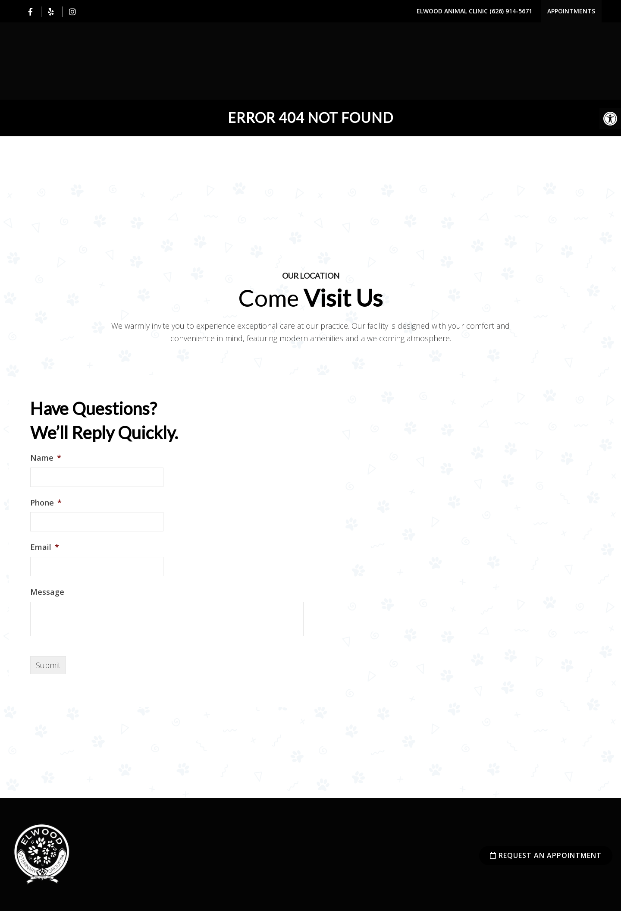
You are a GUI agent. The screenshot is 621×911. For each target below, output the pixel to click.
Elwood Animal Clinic (453, 11)
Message (47, 592)
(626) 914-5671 (510, 11)
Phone (46, 503)
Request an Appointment (546, 855)
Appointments (571, 11)
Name (45, 458)
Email (44, 547)
